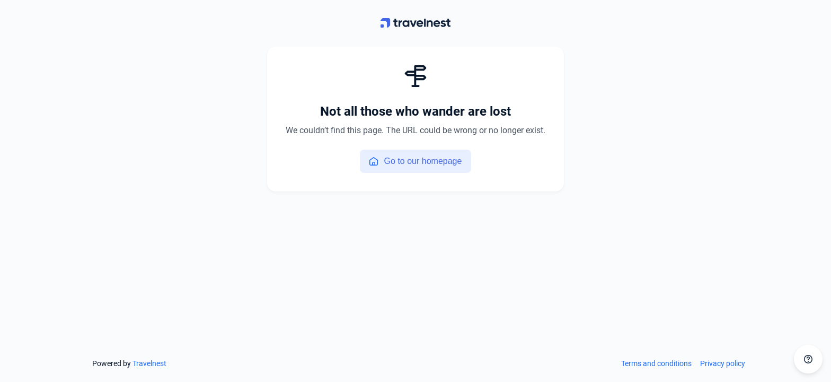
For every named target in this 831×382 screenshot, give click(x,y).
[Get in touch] (808, 359)
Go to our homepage (415, 161)
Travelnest (149, 363)
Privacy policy (722, 363)
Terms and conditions (656, 363)
